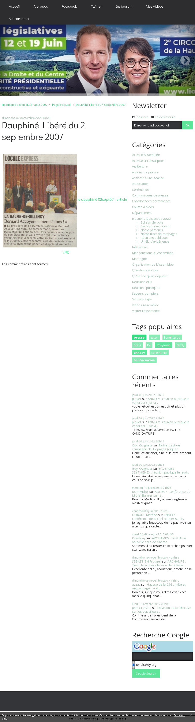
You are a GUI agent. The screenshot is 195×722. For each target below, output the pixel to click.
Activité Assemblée (146, 154)
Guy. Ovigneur (142, 445)
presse (139, 337)
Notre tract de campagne (158, 234)
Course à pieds (143, 207)
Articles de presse (145, 172)
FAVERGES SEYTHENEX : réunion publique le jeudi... (161, 470)
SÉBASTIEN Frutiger (146, 561)
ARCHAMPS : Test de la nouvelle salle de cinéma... (159, 540)
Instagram (124, 6)
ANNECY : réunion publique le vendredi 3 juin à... (161, 401)
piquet (136, 399)
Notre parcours (151, 230)
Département (142, 212)
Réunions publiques (154, 237)
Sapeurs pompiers (145, 293)
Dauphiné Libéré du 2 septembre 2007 (43, 130)
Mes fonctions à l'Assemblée (152, 253)
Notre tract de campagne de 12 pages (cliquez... (156, 447)
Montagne (139, 259)
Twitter (96, 6)
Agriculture (140, 166)
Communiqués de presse (150, 195)
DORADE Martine (144, 515)
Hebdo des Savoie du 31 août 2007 (25, 105)
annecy (139, 352)
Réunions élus (142, 282)
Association (140, 183)
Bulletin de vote (151, 222)
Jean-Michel (140, 491)
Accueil (14, 6)
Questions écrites (145, 270)
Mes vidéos (155, 6)
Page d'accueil (61, 105)
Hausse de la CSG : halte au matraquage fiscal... (159, 586)
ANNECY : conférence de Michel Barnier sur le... (161, 493)
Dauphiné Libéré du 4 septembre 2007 (101, 105)
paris (137, 345)
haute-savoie (144, 360)
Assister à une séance (148, 178)
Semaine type (142, 299)
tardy (180, 345)
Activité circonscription (148, 160)
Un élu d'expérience (154, 241)
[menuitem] (14, 6)
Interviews (140, 247)
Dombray (139, 538)
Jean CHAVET (141, 607)
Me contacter (19, 18)
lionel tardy (172, 337)
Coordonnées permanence (151, 201)
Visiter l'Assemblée (146, 311)
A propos (41, 6)
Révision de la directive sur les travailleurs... (161, 609)
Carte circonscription (155, 226)
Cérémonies (141, 189)
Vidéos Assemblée (145, 305)
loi (148, 345)
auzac (136, 584)
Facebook (69, 6)
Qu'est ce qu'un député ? (150, 276)
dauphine (163, 345)
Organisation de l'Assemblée (153, 264)
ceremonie (159, 352)
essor (154, 337)
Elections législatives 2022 (151, 218)
